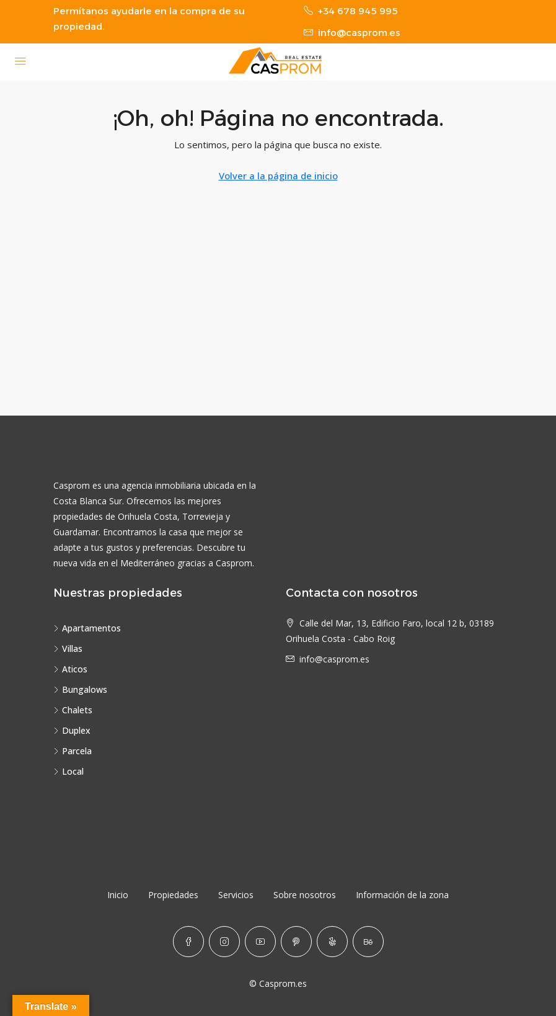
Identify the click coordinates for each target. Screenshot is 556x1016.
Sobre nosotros (304, 895)
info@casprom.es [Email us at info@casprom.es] (334, 659)
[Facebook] (188, 941)
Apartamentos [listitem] (87, 628)
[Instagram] (224, 941)
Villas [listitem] (67, 648)
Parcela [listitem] (72, 751)
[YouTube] (260, 941)
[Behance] (368, 941)
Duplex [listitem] (71, 730)
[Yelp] (332, 941)
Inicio (117, 895)
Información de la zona (402, 895)
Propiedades (173, 895)
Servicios (236, 895)
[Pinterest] (296, 941)
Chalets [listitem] (72, 710)
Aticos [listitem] (70, 669)
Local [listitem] (68, 771)
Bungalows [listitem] (80, 689)
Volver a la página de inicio (278, 175)
